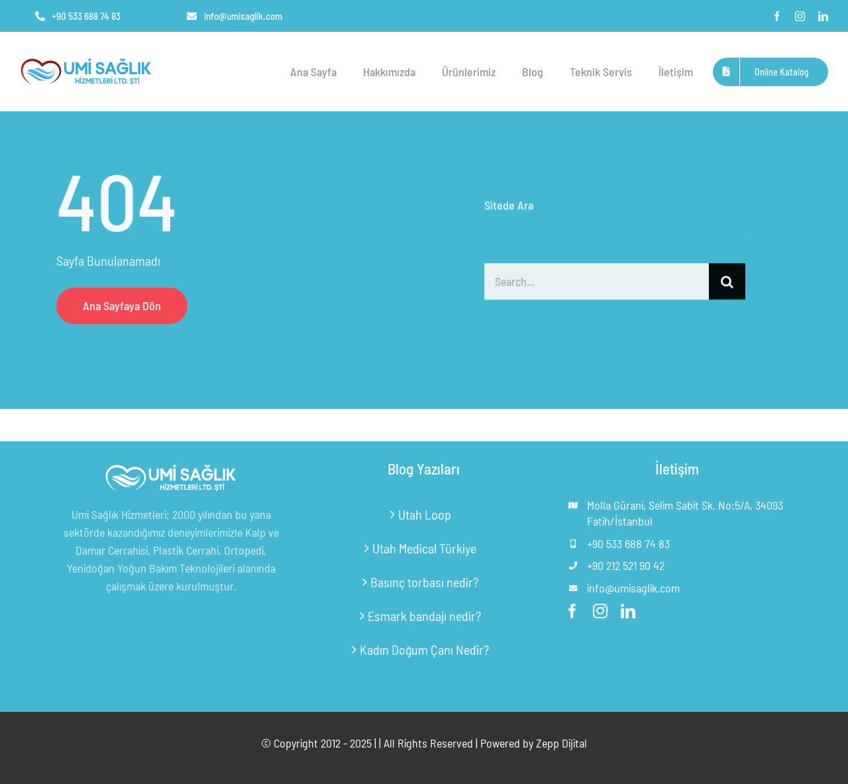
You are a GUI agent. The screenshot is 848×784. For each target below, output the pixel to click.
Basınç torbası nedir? (424, 582)
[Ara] (727, 282)
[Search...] (596, 282)
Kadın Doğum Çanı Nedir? (424, 649)
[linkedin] (823, 16)
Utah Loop (424, 514)
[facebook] (777, 16)
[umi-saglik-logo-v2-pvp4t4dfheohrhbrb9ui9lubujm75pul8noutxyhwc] (86, 60)
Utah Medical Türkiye (424, 548)
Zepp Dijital (561, 743)
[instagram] (800, 16)
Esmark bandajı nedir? (424, 616)
